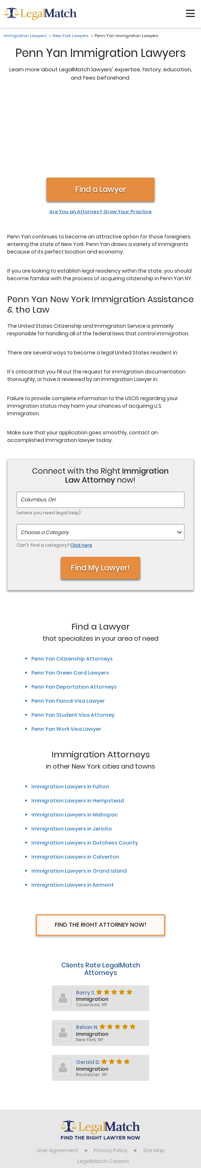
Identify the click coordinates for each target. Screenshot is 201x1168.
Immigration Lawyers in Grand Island (79, 794)
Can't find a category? (54, 469)
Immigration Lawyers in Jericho (71, 752)
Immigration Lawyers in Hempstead (77, 724)
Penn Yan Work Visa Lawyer (66, 653)
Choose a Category (45, 456)
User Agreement (57, 1074)
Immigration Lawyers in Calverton (75, 780)
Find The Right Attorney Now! (101, 849)
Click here (81, 469)
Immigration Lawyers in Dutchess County (84, 766)
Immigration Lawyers (25, 36)
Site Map (154, 1074)
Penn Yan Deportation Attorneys (74, 610)
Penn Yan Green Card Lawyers (70, 596)
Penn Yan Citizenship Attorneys (72, 582)
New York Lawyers (70, 36)
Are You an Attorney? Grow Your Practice (100, 136)
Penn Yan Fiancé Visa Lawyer (68, 624)
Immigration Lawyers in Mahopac (74, 738)
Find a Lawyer (100, 113)
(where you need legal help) (49, 437)
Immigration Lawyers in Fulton (70, 710)
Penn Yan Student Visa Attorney (73, 639)
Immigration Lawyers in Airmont (72, 809)
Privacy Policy (111, 1074)
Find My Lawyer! (100, 492)
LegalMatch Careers (103, 1085)
